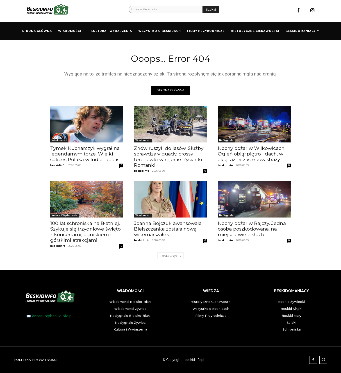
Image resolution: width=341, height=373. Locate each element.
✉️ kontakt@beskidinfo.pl (49, 316)
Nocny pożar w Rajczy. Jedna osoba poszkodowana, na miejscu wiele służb (252, 228)
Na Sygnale (226, 140)
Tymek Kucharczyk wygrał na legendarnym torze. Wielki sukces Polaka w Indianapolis (85, 153)
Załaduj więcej (170, 256)
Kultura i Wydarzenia (64, 215)
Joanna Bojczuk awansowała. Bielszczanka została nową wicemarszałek (168, 228)
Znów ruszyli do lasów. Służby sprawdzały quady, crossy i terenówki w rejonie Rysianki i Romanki (169, 156)
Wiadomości (59, 140)
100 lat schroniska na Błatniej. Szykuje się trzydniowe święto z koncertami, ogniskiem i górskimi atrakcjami (85, 231)
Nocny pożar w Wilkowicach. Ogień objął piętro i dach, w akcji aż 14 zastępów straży (251, 153)
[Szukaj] (210, 9)
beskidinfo (57, 165)
